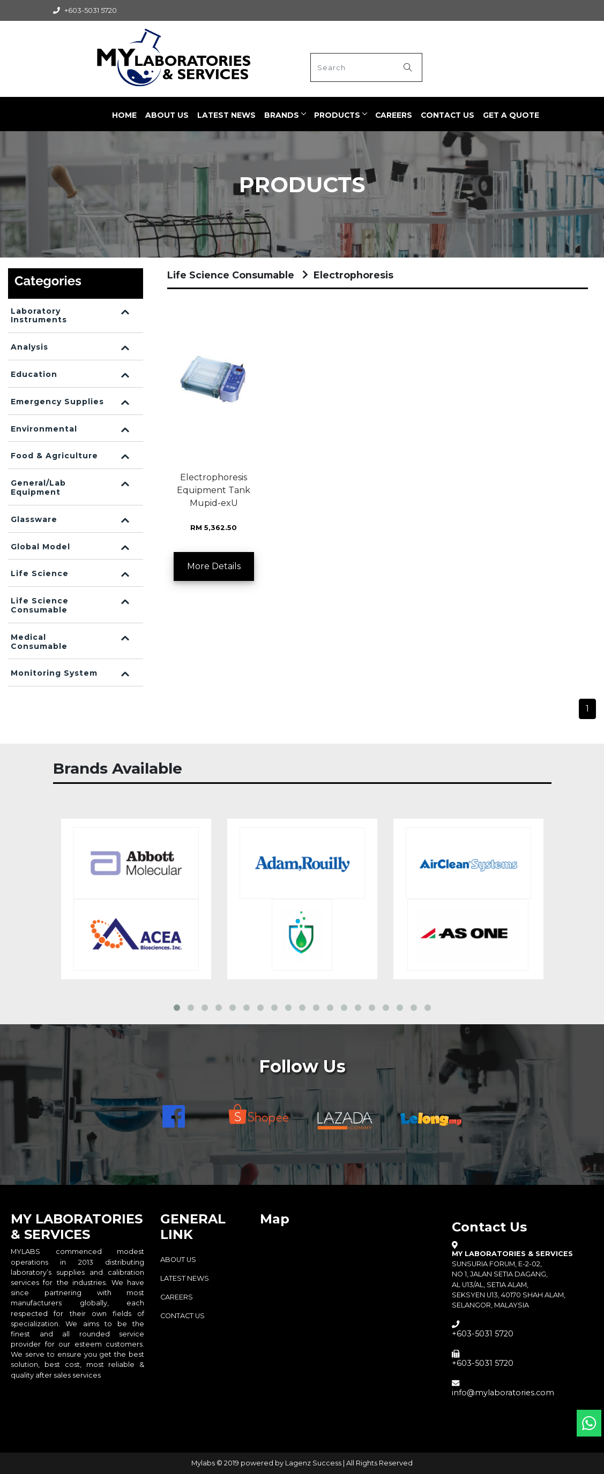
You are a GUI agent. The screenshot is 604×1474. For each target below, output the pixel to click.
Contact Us (447, 115)
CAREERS (393, 115)
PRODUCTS (337, 115)
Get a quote (511, 115)
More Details (214, 566)
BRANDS (281, 115)
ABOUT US (167, 115)
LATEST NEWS (226, 115)
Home (124, 115)
